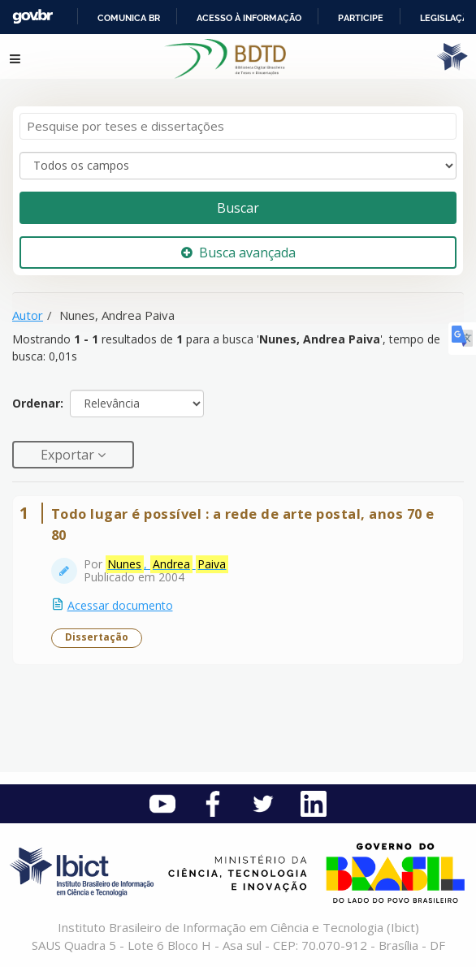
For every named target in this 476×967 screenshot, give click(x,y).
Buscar (238, 208)
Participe (360, 18)
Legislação (447, 18)
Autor (27, 315)
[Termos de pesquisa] (238, 126)
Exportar (69, 455)
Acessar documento (120, 605)
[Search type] (238, 165)
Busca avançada (238, 252)
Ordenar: (37, 403)
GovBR (32, 16)
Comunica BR (128, 18)
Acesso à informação (249, 18)
